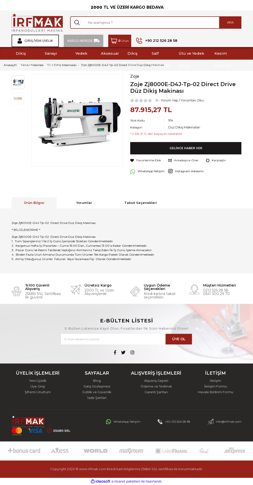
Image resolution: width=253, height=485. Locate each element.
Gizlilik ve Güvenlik (96, 392)
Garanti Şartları (156, 392)
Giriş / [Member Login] (29, 40)
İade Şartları (96, 397)
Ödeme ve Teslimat (156, 386)
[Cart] (119, 41)
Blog (97, 380)
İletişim (215, 380)
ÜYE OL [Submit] (179, 339)
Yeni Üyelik (37, 380)
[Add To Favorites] (145, 160)
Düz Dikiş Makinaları (184, 127)
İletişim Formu (215, 386)
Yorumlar (84, 203)
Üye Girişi (37, 386)
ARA (230, 22)
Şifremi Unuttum (38, 392)
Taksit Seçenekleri (140, 203)
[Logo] (37, 22)
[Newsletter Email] (126, 339)
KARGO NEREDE (80, 41)
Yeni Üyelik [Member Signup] (44, 40)
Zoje (134, 76)
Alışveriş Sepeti (156, 380)
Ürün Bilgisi (34, 203)
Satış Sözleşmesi (97, 386)
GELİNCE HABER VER (186, 148)
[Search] (155, 22)
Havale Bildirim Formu (215, 392)
